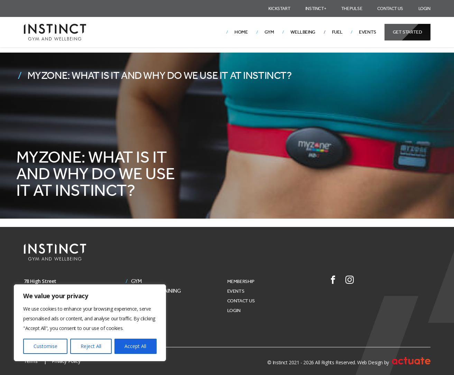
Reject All (91, 346)
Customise (45, 346)
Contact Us (390, 8)
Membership (240, 281)
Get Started (407, 32)
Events (367, 32)
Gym (269, 32)
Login (424, 8)
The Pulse (351, 8)
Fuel (337, 32)
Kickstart (279, 8)
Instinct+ (315, 8)
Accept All (135, 346)
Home (241, 32)
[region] (90, 322)
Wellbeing (302, 32)
